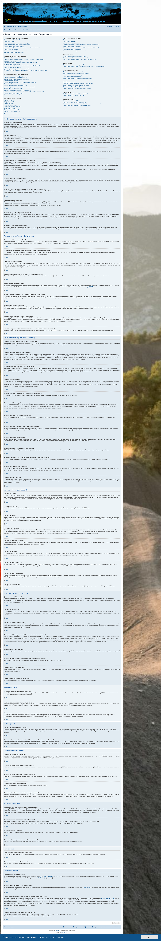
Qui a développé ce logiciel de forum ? (72, 100)
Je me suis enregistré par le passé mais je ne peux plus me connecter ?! (22, 47)
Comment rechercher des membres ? (72, 76)
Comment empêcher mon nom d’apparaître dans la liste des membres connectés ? (24, 59)
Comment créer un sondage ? (11, 80)
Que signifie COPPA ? (9, 41)
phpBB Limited (48, 876)
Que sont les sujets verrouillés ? (12, 111)
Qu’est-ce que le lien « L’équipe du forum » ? (74, 51)
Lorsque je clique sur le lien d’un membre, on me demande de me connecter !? (25, 70)
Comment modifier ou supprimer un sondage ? (15, 83)
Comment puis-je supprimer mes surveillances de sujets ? (77, 88)
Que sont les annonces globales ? (12, 106)
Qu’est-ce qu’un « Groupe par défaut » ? (73, 49)
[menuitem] (15, 26)
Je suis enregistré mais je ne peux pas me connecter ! (17, 44)
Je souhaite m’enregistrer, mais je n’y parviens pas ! (17, 43)
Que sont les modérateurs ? (70, 41)
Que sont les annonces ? (10, 108)
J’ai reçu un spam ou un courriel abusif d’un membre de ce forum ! (79, 59)
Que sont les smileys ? (9, 103)
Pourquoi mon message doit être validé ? (14, 93)
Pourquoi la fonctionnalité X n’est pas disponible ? (75, 102)
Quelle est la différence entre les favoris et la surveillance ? (78, 83)
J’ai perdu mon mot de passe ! (11, 49)
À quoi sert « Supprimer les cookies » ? (14, 52)
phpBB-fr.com (65, 932)
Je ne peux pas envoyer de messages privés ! (74, 56)
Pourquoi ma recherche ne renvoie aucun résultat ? (76, 73)
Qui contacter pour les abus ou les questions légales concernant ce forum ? (82, 104)
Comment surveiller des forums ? (71, 86)
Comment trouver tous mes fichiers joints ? (74, 95)
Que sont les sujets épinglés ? (11, 109)
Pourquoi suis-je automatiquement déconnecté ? (16, 51)
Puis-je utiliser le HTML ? (10, 102)
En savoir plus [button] (60, 937)
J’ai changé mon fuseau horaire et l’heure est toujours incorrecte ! (20, 62)
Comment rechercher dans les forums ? (73, 71)
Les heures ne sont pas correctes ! (12, 61)
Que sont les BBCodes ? (10, 100)
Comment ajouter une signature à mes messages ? (16, 79)
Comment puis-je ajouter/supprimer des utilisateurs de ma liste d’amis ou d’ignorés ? (84, 66)
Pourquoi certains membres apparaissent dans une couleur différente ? (81, 47)
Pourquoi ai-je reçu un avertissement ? (13, 88)
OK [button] (149, 937)
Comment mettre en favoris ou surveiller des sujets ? (76, 85)
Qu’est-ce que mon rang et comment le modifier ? (16, 69)
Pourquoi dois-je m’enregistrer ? (12, 39)
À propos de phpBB (38, 878)
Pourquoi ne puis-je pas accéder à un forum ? (15, 85)
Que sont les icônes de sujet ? (11, 113)
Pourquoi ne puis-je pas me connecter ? (14, 46)
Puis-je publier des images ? (11, 105)
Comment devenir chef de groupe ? (72, 46)
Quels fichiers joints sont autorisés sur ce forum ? (75, 93)
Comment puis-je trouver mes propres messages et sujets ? (78, 78)
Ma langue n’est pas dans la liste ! (12, 64)
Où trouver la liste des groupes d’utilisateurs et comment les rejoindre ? (81, 44)
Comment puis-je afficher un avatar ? (13, 67)
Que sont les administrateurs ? (70, 39)
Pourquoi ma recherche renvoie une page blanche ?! (76, 75)
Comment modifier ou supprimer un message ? (15, 77)
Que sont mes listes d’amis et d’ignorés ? (73, 65)
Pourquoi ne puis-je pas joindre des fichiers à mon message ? (19, 87)
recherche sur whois (106, 898)
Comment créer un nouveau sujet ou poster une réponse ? (18, 76)
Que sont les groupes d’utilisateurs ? (72, 43)
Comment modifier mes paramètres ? (13, 58)
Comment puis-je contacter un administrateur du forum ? (77, 105)
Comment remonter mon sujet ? (12, 95)
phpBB (89, 287)
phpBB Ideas (86, 887)
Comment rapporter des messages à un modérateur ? (17, 90)
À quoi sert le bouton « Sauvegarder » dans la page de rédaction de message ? (24, 91)
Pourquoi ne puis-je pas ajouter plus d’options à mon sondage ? (20, 82)
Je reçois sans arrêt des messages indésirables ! (75, 58)
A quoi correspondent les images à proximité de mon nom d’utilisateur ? (22, 65)
